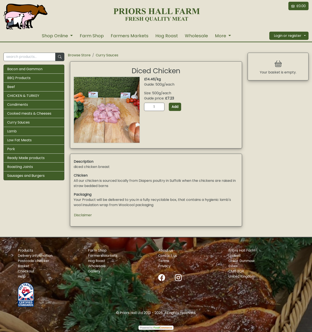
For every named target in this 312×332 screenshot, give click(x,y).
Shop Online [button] (55, 36)
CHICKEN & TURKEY (23, 95)
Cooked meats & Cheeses (29, 113)
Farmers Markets (129, 36)
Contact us (167, 255)
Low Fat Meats (19, 140)
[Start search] (59, 57)
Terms (163, 260)
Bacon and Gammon (24, 69)
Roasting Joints (20, 166)
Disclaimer (83, 215)
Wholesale (196, 36)
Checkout (26, 271)
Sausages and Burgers (26, 175)
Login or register (287, 35)
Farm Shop (92, 36)
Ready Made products (26, 157)
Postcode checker (33, 260)
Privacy (164, 266)
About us (165, 250)
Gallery (94, 271)
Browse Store (79, 55)
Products (25, 250)
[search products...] (29, 57)
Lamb (12, 131)
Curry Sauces (18, 122)
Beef (11, 86)
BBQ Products (19, 77)
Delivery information (35, 255)
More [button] (221, 36)
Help (22, 276)
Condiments (17, 104)
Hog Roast (166, 36)
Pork (11, 148)
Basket (23, 266)
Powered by (156, 327)
